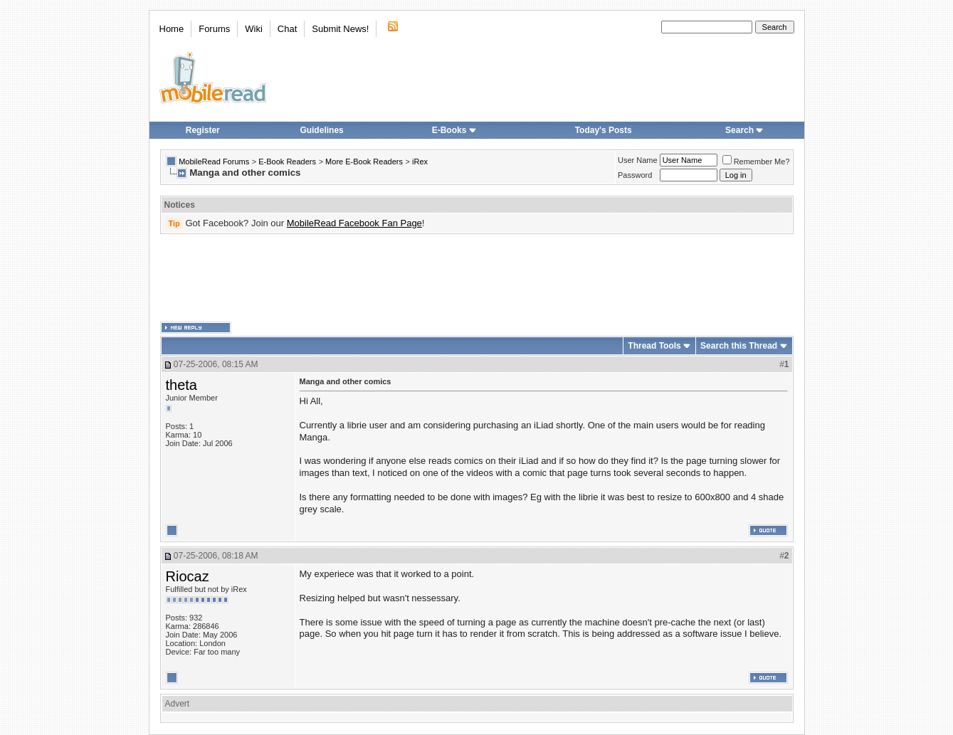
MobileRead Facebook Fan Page (354, 223)
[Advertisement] (477, 278)
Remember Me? (756, 161)
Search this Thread (738, 346)
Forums (214, 28)
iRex (420, 161)
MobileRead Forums (214, 161)
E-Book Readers (287, 161)
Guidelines (321, 130)
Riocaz (187, 576)
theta (181, 385)
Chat (287, 28)
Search (744, 130)
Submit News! (340, 28)
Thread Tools (654, 346)
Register (203, 130)
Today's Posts (603, 130)
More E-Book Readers (364, 161)
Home (171, 28)
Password (635, 175)
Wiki (254, 28)
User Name (638, 160)
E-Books (454, 130)
